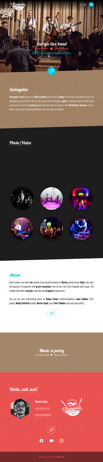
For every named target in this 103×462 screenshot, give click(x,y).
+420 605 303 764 (42, 408)
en (85, 4)
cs (81, 4)
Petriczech (60, 456)
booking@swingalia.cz (43, 415)
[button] (22, 198)
